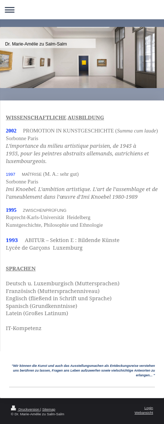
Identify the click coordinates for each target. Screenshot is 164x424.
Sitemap (48, 409)
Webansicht (144, 413)
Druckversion (25, 409)
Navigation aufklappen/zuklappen (82, 9)
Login (148, 408)
